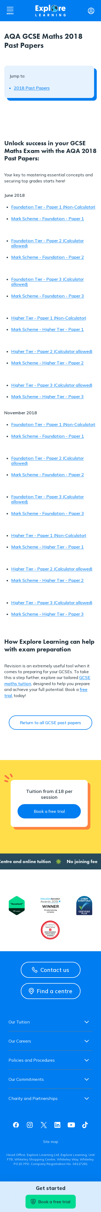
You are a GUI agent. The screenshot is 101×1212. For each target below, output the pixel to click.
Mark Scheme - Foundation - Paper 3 (47, 295)
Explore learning (50, 10)
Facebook (16, 1125)
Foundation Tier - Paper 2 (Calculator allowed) (47, 243)
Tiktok (85, 1125)
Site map (50, 1141)
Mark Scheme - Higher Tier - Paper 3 (47, 396)
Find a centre (50, 991)
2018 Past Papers (32, 88)
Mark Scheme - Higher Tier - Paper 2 (47, 362)
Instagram (29, 1125)
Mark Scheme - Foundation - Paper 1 (47, 218)
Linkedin (57, 1125)
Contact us (50, 969)
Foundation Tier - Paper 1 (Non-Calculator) (53, 207)
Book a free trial (50, 1201)
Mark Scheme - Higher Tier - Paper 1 (47, 329)
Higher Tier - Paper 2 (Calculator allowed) (51, 351)
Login (91, 10)
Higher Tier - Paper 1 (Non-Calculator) (48, 318)
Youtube (71, 1125)
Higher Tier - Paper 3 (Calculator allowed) (51, 385)
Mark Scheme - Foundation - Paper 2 (47, 257)
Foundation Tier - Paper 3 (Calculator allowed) (47, 281)
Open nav (10, 10)
